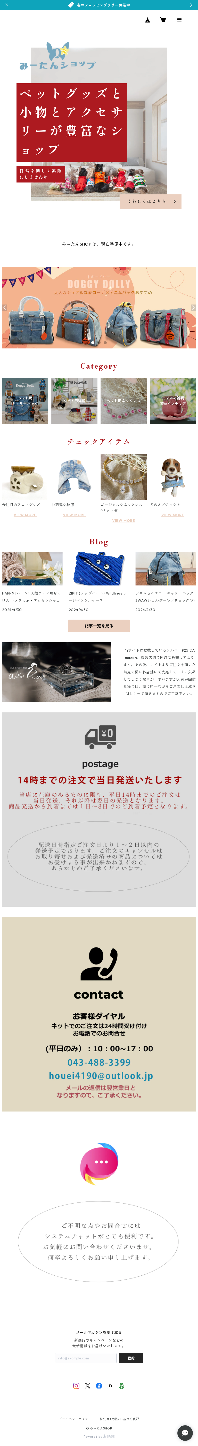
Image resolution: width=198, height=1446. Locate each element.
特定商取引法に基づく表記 (119, 1419)
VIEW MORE (25, 515)
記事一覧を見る (99, 625)
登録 (131, 1358)
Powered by (99, 1437)
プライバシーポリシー (75, 1419)
